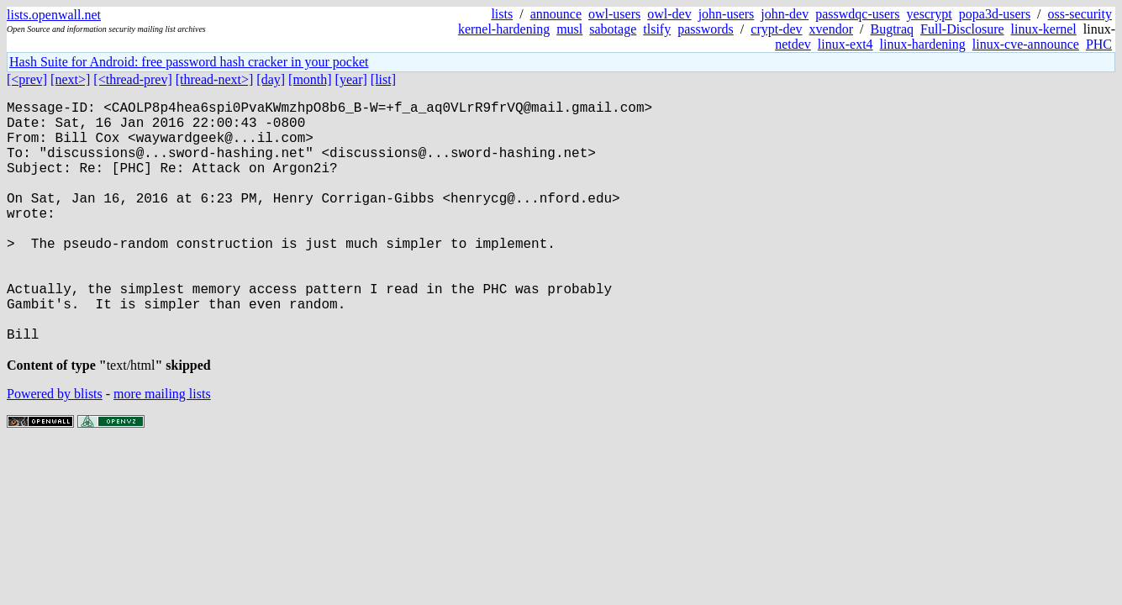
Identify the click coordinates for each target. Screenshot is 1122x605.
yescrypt (929, 14)
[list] (383, 79)
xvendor (831, 29)
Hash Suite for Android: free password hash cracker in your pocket (188, 62)
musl (569, 29)
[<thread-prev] (132, 79)
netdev (793, 44)
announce (556, 14)
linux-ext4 (845, 44)
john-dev (785, 14)
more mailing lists (162, 451)
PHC (1099, 44)
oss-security (1080, 14)
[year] (351, 79)
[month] (310, 79)
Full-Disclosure (962, 29)
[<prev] (27, 79)
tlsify (657, 29)
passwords (705, 29)
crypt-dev (776, 29)
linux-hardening (923, 44)
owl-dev (669, 14)
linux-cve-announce (1025, 44)
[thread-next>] (215, 79)
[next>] (70, 79)
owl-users (614, 14)
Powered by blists (55, 451)
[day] (270, 79)
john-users (726, 14)
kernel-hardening (504, 29)
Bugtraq (892, 29)
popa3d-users (994, 14)
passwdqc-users (857, 14)
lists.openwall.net (54, 15)
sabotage (612, 29)
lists (502, 14)
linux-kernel (1044, 29)
